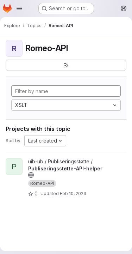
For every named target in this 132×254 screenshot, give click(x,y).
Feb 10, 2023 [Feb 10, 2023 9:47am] (73, 193)
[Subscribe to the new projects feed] (66, 65)
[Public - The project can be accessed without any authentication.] (31, 175)
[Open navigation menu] (19, 8)
